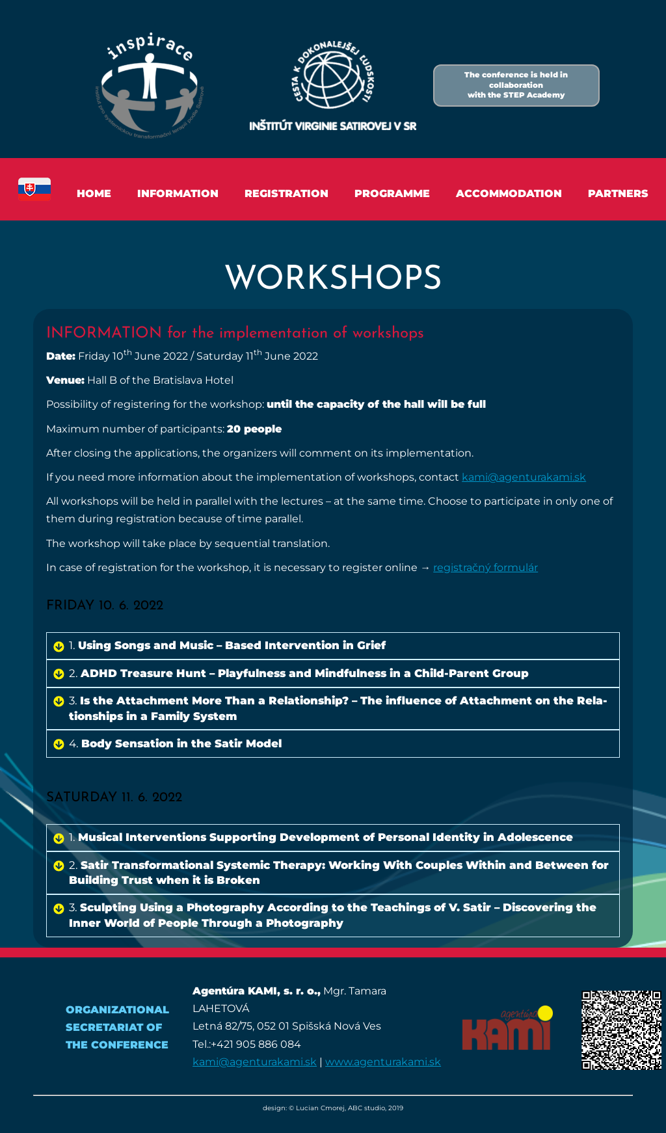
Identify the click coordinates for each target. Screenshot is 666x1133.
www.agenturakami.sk (383, 1062)
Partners (618, 193)
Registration (286, 193)
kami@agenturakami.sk (255, 1062)
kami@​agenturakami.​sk (524, 477)
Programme (392, 193)
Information (178, 193)
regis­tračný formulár (485, 567)
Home (94, 193)
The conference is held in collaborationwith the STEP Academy (516, 85)
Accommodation (509, 193)
